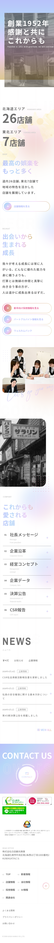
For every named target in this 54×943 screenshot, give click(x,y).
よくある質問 (8, 910)
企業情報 (33, 660)
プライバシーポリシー (12, 916)
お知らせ (18, 660)
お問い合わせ (8, 923)
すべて (5, 660)
